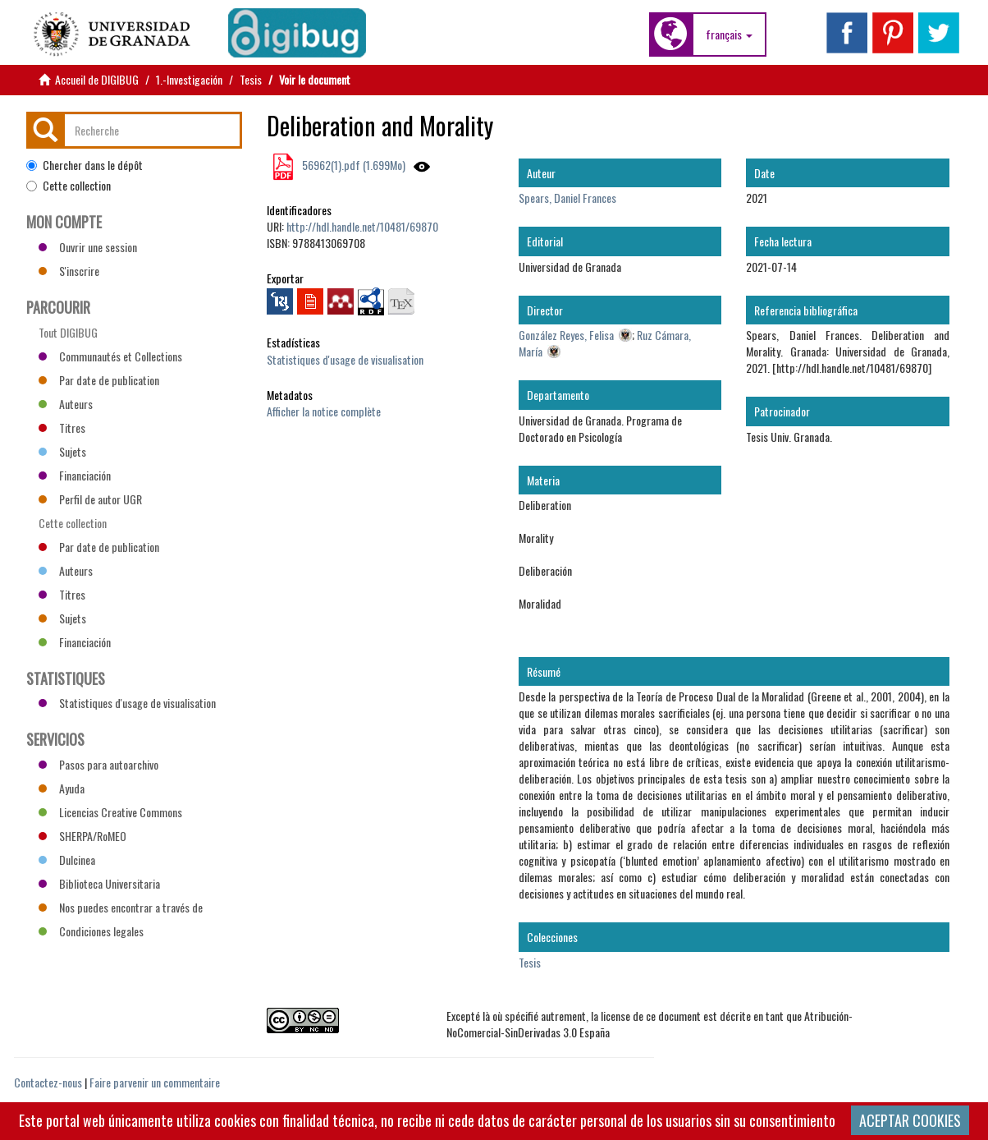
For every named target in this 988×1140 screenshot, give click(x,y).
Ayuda (62, 788)
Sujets (62, 451)
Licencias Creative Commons (110, 812)
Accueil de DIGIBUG (97, 79)
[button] (729, 34)
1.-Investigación (189, 79)
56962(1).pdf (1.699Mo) (352, 164)
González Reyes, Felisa (566, 334)
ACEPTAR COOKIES (910, 1120)
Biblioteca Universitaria (99, 883)
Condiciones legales (91, 931)
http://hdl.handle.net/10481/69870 (362, 226)
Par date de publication (99, 379)
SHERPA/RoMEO (82, 835)
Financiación (75, 475)
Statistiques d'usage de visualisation (345, 359)
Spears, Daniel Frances (567, 197)
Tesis (251, 79)
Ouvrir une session (88, 246)
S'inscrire (69, 270)
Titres (62, 427)
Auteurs (66, 403)
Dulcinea (67, 859)
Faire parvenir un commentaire (154, 1082)
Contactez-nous (48, 1082)
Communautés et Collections (110, 356)
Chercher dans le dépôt (84, 165)
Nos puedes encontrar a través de (121, 907)
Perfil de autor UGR (90, 499)
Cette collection (68, 185)
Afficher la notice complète (324, 411)
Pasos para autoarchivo (98, 764)
